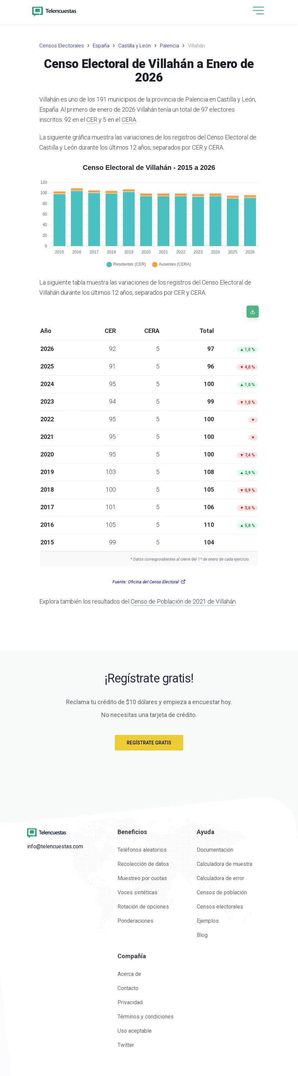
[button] (258, 11)
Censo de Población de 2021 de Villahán (183, 601)
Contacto (128, 988)
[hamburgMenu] (258, 10)
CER (91, 119)
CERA (129, 119)
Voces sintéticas (137, 892)
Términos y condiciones (146, 1016)
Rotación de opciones (143, 906)
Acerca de (129, 974)
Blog (202, 935)
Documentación (215, 850)
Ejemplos (208, 921)
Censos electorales (220, 906)
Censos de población (222, 892)
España (101, 46)
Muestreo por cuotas (142, 878)
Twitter (126, 1045)
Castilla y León (134, 46)
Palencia (169, 46)
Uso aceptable (135, 1031)
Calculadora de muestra (224, 864)
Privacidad (130, 1002)
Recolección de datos (143, 864)
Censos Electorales (61, 46)
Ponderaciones (135, 921)
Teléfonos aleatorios (142, 850)
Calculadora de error (220, 878)
